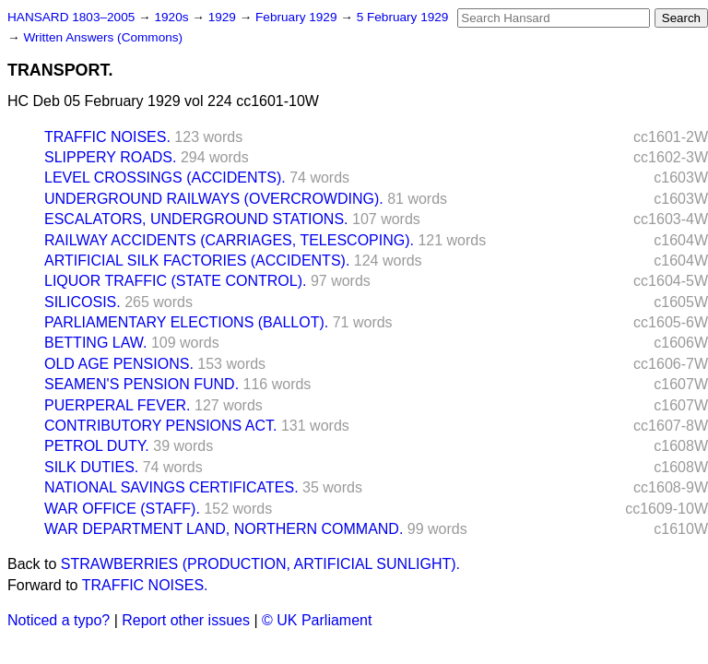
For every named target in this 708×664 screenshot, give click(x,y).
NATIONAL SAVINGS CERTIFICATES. (171, 487)
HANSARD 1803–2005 (71, 17)
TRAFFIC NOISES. (107, 137)
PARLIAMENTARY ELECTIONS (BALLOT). (186, 322)
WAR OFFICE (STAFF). (122, 508)
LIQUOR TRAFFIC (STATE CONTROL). (175, 281)
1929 (224, 17)
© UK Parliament (317, 620)
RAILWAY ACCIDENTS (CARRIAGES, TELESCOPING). (229, 240)
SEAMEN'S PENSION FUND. (141, 384)
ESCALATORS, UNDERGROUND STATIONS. (196, 219)
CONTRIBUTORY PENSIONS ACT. (160, 425)
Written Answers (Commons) (103, 37)
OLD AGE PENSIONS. (119, 364)
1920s (173, 17)
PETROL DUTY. (96, 446)
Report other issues (186, 620)
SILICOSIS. (82, 302)
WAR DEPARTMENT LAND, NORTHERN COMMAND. (223, 529)
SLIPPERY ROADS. (110, 157)
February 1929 (297, 17)
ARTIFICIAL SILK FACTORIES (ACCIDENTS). (196, 260)
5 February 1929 (403, 17)
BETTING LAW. (95, 342)
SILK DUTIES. (91, 467)
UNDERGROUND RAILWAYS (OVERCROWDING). (214, 199)
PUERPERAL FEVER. (117, 405)
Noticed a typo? (58, 620)
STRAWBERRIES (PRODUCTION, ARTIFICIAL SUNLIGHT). (260, 564)
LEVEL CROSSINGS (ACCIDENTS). (165, 177)
